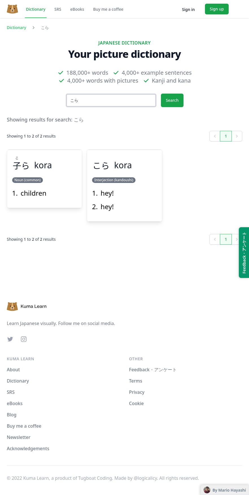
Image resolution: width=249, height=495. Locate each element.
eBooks (77, 9)
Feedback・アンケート (153, 369)
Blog (11, 415)
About (13, 369)
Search (172, 100)
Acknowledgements (28, 448)
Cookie (136, 403)
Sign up (217, 9)
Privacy (137, 392)
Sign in (188, 9)
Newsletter (18, 437)
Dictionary (35, 9)
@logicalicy (145, 478)
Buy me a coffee (108, 9)
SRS (57, 9)
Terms (135, 381)
